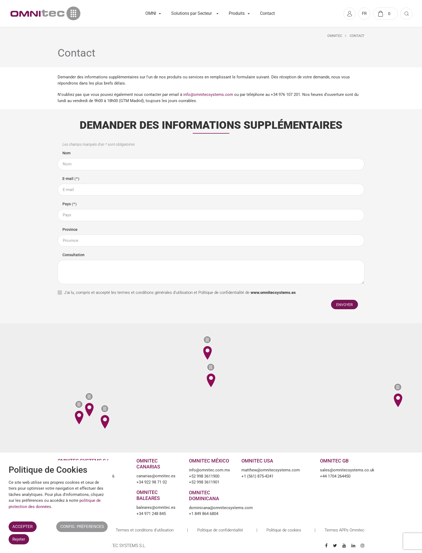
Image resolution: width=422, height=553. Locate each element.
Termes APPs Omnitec (344, 530)
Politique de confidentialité (221, 292)
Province (70, 229)
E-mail (67, 178)
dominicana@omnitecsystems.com (211, 507)
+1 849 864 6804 (203, 513)
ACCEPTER (22, 526)
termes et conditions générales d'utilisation (155, 292)
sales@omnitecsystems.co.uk (342, 470)
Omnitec (334, 36)
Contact (267, 13)
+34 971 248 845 (151, 513)
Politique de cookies (283, 530)
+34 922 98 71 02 (151, 482)
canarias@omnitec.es (155, 476)
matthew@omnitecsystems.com (270, 470)
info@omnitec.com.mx (209, 470)
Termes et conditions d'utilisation (145, 530)
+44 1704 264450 (335, 476)
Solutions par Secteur (191, 13)
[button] (211, 375)
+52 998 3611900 (204, 476)
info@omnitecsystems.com (208, 94)
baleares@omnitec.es (155, 507)
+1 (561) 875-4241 (257, 476)
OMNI (150, 13)
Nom (66, 153)
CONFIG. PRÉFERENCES (82, 526)
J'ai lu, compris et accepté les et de (180, 292)
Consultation (73, 255)
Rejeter (18, 539)
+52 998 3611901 (204, 482)
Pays (66, 204)
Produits (237, 13)
